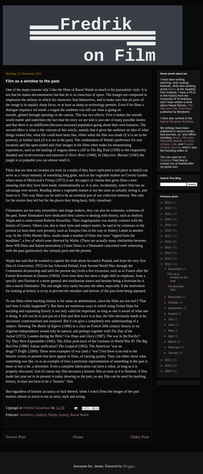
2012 (168, 264)
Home (78, 436)
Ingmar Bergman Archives (176, 121)
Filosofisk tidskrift (171, 140)
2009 (168, 371)
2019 (168, 224)
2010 (168, 365)
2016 (168, 241)
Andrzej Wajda (46, 415)
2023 (168, 202)
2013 (168, 258)
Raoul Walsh (79, 415)
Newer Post (16, 436)
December (175, 268)
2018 (168, 230)
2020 (168, 219)
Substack (166, 160)
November (175, 297)
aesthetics (27, 415)
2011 (168, 360)
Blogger (128, 466)
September (175, 308)
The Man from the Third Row (176, 107)
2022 (168, 208)
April (171, 336)
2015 (168, 247)
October (173, 302)
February (174, 347)
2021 (168, 213)
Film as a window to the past (177, 277)
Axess (176, 137)
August (173, 313)
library (172, 89)
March (172, 341)
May (171, 330)
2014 (168, 253)
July (171, 319)
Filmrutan (188, 137)
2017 (168, 236)
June (171, 324)
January (173, 352)
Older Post (139, 436)
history (64, 415)
